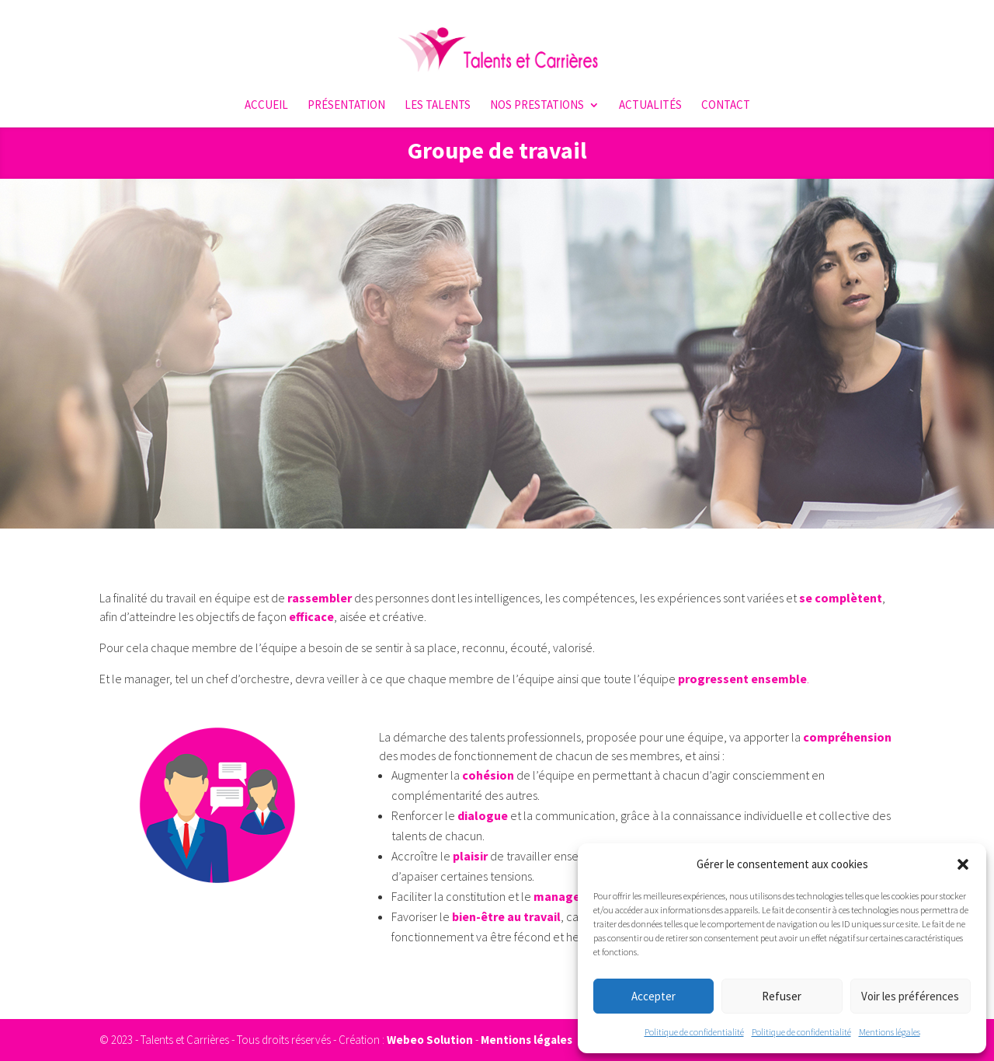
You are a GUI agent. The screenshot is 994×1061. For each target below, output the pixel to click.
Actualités (650, 105)
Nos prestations (537, 105)
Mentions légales (889, 1032)
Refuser (781, 996)
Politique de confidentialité (694, 1032)
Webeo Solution (430, 1039)
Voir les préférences (910, 996)
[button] (963, 864)
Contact (725, 105)
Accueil (266, 105)
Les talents (438, 105)
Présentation (346, 105)
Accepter (653, 996)
